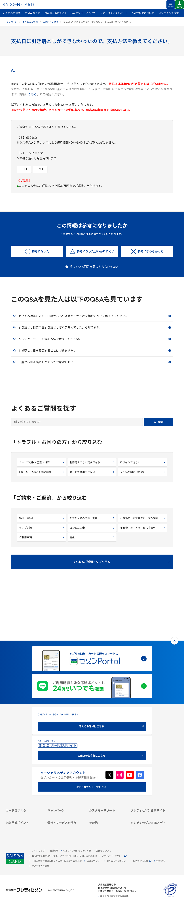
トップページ (10, 22)
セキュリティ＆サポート (114, 13)
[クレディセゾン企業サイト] (148, 763)
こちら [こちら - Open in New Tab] (32, 94)
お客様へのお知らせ (55, 13)
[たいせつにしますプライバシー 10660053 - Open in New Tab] (170, 897)
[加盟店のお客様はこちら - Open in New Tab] (92, 696)
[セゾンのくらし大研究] (148, 821)
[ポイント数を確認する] (23, 829)
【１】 (24, 169)
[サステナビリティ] (148, 775)
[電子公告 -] (148, 784)
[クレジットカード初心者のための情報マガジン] (148, 808)
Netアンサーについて (83, 13)
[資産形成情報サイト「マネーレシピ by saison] (148, 815)
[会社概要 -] (148, 767)
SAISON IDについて (143, 13)
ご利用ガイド (32, 13)
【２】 (40, 169)
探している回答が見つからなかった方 (94, 267)
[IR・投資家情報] (148, 779)
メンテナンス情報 (168, 13)
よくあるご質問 (11, 13)
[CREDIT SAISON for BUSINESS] (92, 667)
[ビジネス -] (148, 771)
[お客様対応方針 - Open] (141, 861)
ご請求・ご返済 (50, 22)
